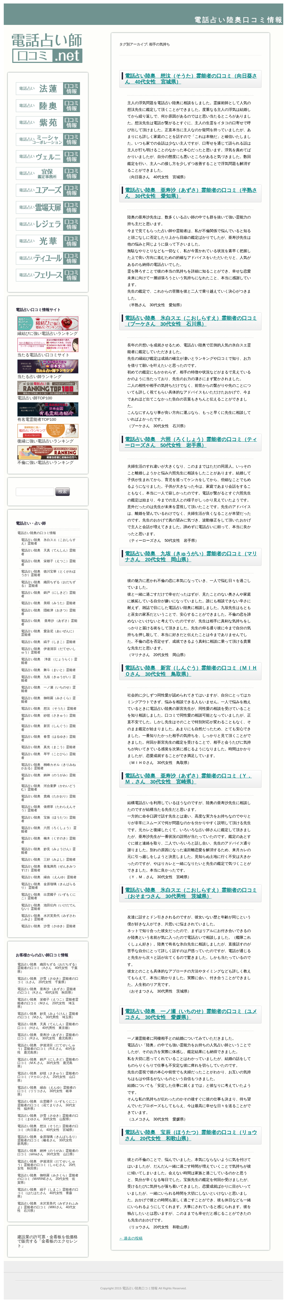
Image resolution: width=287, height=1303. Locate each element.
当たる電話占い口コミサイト (47, 347)
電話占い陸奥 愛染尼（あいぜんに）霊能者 (48, 633)
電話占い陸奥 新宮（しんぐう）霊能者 (48, 727)
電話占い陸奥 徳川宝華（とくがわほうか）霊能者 (48, 573)
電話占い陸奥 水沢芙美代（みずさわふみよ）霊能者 (48, 917)
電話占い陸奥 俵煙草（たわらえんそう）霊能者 (48, 808)
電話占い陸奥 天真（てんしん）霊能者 (48, 552)
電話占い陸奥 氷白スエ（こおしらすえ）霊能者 (48, 541)
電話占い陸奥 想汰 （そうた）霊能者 (48, 708)
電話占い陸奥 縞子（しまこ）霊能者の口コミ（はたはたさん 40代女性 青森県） (47, 1193)
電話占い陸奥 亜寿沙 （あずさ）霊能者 (49, 622)
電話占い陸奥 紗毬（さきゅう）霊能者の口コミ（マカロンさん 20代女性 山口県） (47, 1076)
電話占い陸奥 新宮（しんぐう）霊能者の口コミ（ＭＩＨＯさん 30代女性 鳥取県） (191, 671)
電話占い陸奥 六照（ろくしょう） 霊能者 (48, 829)
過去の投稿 (131, 1238)
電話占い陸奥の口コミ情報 (36, 533)
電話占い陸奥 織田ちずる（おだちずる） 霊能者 (48, 584)
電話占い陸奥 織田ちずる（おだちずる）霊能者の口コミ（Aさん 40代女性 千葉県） (47, 968)
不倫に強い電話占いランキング (47, 455)
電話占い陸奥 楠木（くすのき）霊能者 (48, 840)
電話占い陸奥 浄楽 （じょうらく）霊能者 (49, 661)
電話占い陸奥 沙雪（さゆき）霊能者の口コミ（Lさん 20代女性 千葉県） (47, 980)
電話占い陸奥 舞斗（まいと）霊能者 (48, 670)
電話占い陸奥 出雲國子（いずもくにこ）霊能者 (48, 896)
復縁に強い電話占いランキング (47, 433)
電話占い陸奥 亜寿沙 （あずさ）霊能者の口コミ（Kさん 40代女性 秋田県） (46, 990)
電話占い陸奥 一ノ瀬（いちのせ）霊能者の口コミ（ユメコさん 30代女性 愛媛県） (191, 1014)
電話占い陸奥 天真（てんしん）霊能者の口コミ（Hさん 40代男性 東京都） (47, 1025)
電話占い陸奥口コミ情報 (238, 20)
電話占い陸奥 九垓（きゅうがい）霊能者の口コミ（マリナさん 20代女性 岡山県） (191, 556)
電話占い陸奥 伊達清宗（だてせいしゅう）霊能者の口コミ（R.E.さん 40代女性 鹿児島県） (46, 1048)
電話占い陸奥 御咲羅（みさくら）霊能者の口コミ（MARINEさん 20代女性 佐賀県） (47, 1178)
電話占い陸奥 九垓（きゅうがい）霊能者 (48, 678)
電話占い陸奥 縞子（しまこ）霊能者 (48, 642)
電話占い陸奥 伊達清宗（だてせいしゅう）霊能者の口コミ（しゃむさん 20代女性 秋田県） (46, 1165)
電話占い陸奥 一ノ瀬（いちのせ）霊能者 (48, 689)
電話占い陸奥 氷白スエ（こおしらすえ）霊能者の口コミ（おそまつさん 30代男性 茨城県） (191, 893)
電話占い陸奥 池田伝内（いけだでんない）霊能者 (48, 907)
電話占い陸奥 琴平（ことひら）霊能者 (48, 755)
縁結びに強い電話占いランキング (47, 326)
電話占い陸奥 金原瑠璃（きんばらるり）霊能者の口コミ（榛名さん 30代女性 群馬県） (47, 1140)
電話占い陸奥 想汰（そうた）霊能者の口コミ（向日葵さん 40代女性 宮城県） (47, 1127)
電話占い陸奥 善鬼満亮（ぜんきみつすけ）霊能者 (48, 868)
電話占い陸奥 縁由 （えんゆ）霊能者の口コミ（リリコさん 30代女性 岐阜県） (46, 1091)
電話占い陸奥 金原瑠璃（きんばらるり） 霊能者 (48, 885)
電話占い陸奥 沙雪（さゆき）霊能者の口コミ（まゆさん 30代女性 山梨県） (47, 1117)
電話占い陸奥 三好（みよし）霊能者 (48, 859)
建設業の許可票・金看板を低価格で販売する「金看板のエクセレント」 (47, 1241)
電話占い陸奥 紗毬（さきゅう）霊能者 (48, 717)
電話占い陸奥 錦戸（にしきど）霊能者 (48, 594)
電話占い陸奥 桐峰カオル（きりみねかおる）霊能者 (48, 766)
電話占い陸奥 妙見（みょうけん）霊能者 (48, 850)
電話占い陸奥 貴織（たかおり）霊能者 (48, 798)
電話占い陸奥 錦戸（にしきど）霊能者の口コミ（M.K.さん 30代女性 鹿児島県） (47, 1063)
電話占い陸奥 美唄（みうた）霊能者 (48, 603)
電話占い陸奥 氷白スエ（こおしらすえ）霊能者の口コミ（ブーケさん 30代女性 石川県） (191, 321)
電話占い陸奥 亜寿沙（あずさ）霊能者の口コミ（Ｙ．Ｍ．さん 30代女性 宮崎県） (188, 779)
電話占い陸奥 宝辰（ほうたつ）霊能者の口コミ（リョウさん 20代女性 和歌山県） (191, 1135)
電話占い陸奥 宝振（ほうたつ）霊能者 (48, 819)
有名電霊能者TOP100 (47, 412)
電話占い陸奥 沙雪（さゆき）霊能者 (48, 926)
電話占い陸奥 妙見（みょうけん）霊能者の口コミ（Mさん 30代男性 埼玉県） (47, 1015)
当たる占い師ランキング (47, 369)
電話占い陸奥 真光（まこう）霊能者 (48, 747)
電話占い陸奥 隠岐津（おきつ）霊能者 (48, 612)
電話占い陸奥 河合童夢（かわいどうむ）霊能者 (48, 787)
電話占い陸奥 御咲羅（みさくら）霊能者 (48, 699)
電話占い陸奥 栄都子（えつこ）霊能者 (48, 562)
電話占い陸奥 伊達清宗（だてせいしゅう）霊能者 (48, 650)
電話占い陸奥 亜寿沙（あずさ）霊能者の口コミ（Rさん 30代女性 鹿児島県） (47, 1036)
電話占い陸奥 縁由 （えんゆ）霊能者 (48, 877)
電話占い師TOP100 (47, 390)
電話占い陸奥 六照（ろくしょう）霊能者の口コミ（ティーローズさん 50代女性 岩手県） (191, 442)
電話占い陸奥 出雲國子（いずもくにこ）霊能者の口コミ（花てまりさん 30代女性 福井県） (47, 1105)
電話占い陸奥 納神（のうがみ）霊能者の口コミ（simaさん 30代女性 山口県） (47, 1152)
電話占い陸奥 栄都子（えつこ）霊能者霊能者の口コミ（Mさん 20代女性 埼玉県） (47, 1003)
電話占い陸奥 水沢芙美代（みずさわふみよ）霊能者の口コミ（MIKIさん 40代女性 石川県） (47, 1207)
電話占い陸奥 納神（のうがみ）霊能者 (48, 777)
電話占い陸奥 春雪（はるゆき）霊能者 (48, 738)
